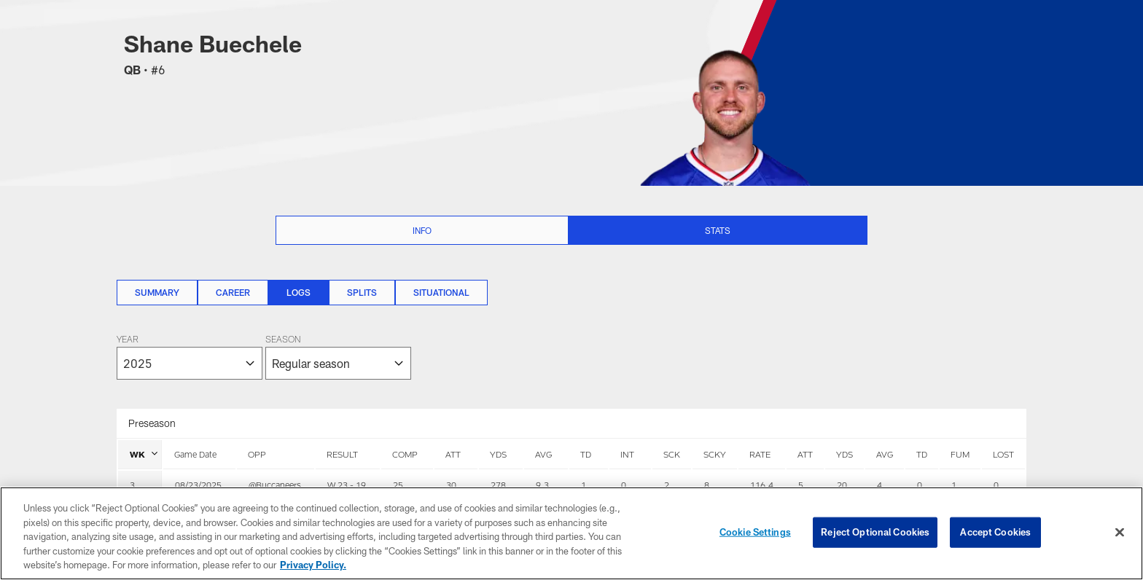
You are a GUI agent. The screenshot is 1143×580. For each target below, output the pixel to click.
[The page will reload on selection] (264, 357)
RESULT (342, 454)
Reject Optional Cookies (875, 532)
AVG (543, 454)
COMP (405, 454)
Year (128, 340)
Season (282, 340)
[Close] (1120, 533)
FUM (960, 454)
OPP (257, 454)
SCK (671, 454)
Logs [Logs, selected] (298, 292)
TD (585, 454)
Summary (157, 292)
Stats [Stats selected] (717, 230)
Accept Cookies (995, 532)
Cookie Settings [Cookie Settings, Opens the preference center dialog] (755, 532)
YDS (498, 454)
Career (233, 292)
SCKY (714, 454)
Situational (441, 292)
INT (627, 454)
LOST (1003, 454)
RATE (760, 454)
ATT (453, 454)
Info (422, 230)
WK (143, 454)
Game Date (195, 454)
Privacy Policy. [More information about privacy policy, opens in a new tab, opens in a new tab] (313, 565)
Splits (362, 292)
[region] (571, 533)
